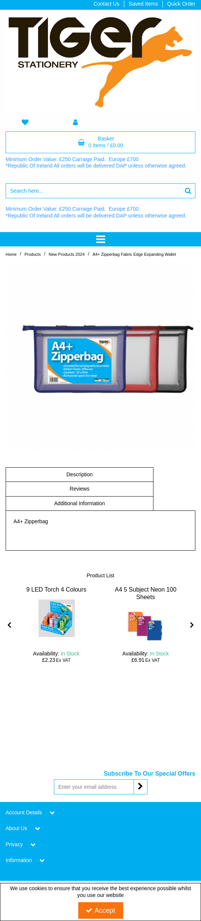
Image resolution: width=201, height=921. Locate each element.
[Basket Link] (100, 142)
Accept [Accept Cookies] (100, 910)
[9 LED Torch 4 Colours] (56, 590)
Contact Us (106, 4)
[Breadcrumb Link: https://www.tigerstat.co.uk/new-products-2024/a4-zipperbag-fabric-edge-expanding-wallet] (134, 254)
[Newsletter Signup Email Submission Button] (140, 786)
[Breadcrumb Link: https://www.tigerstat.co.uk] (11, 254)
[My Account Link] (75, 122)
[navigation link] (25, 122)
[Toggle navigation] (100, 239)
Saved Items (143, 4)
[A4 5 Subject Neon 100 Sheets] (146, 597)
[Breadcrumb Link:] (32, 254)
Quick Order (181, 4)
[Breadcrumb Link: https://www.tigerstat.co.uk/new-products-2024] (67, 254)
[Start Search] (188, 190)
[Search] (93, 190)
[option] (56, 625)
